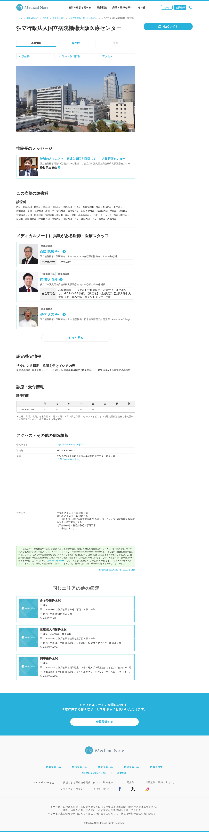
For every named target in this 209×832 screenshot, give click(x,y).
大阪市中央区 (58, 18)
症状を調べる (79, 767)
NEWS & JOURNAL (94, 773)
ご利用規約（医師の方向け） (159, 782)
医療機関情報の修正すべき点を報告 (117, 570)
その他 (141, 7)
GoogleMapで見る (69, 459)
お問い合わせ (101, 788)
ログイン (167, 7)
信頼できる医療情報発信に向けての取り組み (88, 782)
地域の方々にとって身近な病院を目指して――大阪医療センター (82, 158)
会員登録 (180, 7)
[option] (75, 99)
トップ (19, 18)
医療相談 (102, 7)
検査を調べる (105, 767)
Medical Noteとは (44, 782)
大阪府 (45, 18)
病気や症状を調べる (80, 7)
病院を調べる (32, 18)
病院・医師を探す (122, 7)
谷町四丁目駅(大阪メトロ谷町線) (83, 18)
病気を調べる (53, 767)
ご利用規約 (128, 782)
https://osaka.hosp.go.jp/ (71, 444)
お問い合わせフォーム (56, 560)
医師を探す (156, 767)
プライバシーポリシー (73, 788)
